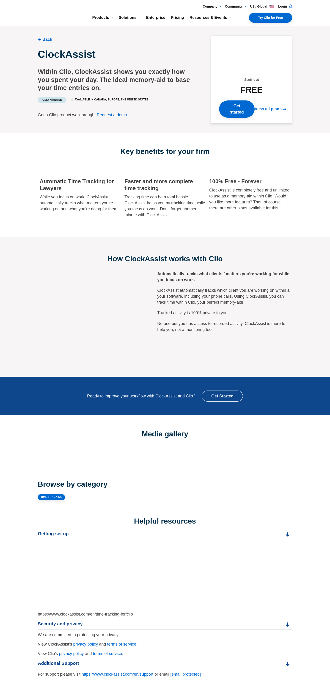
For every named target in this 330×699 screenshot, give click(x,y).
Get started (237, 109)
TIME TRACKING (51, 497)
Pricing (177, 17)
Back (47, 39)
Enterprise (155, 17)
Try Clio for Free (270, 17)
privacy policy (85, 644)
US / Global (262, 6)
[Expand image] (101, 451)
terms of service (121, 644)
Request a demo (112, 115)
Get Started (222, 396)
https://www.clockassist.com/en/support (117, 674)
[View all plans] (272, 109)
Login (285, 6)
